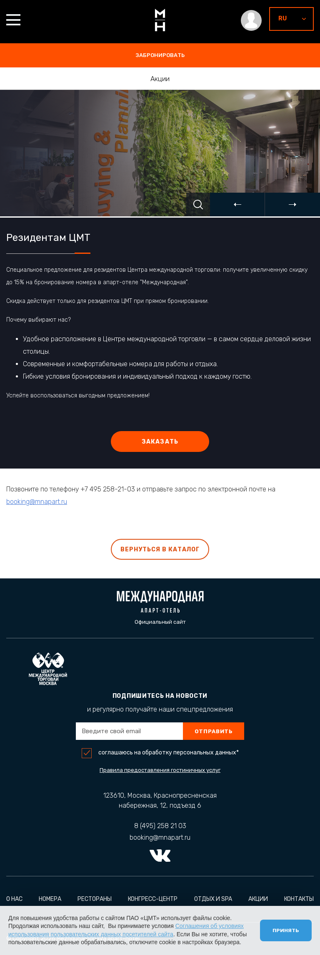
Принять (285, 930)
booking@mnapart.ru (36, 504)
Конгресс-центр (153, 899)
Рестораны (95, 899)
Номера (50, 899)
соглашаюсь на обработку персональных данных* (168, 752)
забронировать (160, 55)
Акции (160, 79)
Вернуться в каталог (160, 549)
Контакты (299, 899)
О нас (14, 899)
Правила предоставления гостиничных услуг (160, 770)
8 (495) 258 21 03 (160, 826)
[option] (160, 153)
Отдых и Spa (213, 899)
